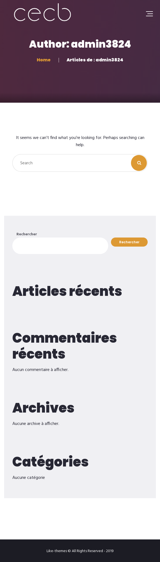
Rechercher (26, 234)
